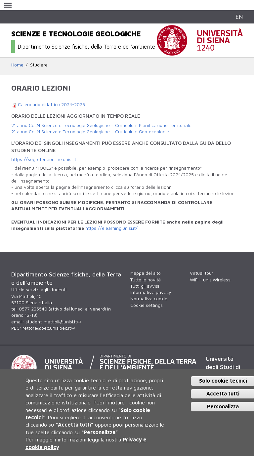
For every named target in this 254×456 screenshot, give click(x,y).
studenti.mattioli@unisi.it (53, 321)
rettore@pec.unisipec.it (48, 328)
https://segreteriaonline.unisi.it (43, 159)
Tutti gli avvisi (144, 286)
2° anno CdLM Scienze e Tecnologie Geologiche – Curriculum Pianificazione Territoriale (101, 125)
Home (17, 64)
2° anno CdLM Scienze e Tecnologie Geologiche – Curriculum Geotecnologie (90, 131)
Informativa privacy (150, 292)
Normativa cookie (148, 298)
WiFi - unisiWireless (210, 279)
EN (239, 17)
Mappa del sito (145, 273)
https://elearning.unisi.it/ (111, 228)
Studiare (39, 64)
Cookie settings (146, 305)
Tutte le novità (145, 279)
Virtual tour (201, 273)
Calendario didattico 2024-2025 (51, 104)
